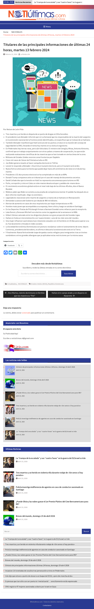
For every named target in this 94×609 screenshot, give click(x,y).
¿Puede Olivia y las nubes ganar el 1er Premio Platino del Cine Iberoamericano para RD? (48, 393)
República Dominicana (56, 284)
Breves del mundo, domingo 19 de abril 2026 (32, 380)
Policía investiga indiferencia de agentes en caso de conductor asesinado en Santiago (48, 418)
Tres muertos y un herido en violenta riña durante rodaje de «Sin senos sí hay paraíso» (48, 406)
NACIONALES (22, 284)
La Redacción (25, 54)
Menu (47, 26)
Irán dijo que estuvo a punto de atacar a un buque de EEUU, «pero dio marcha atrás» (39, 576)
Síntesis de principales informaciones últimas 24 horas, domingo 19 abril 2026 (45, 367)
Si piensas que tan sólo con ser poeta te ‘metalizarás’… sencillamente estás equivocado (41, 581)
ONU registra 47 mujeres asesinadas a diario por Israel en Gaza (30, 586)
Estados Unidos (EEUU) (39, 284)
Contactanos (47, 605)
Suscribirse (68, 273)
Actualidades (12, 284)
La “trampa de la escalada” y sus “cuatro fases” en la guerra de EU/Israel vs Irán (46, 431)
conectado (26, 312)
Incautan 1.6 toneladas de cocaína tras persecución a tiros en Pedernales (34, 570)
